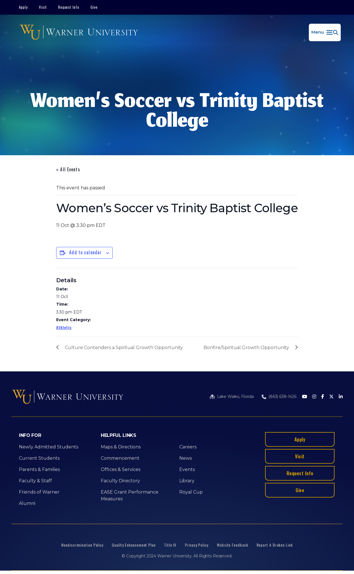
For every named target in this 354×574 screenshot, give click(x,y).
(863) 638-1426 (282, 396)
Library (187, 480)
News (185, 458)
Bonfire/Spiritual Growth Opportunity (246, 347)
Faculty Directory (120, 480)
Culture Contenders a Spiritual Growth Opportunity (124, 347)
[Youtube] (304, 397)
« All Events (68, 169)
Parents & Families (39, 469)
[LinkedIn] (341, 397)
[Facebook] (322, 397)
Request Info (69, 7)
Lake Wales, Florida (235, 396)
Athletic (64, 327)
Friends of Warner (39, 492)
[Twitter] (331, 397)
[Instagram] (314, 397)
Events (187, 469)
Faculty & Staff (35, 480)
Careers (187, 447)
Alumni (27, 503)
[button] (325, 32)
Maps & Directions (121, 447)
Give (94, 7)
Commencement (120, 458)
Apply (23, 7)
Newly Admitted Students (48, 447)
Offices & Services (120, 469)
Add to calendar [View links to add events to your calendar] (85, 252)
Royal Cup (191, 492)
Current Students (39, 458)
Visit (43, 7)
